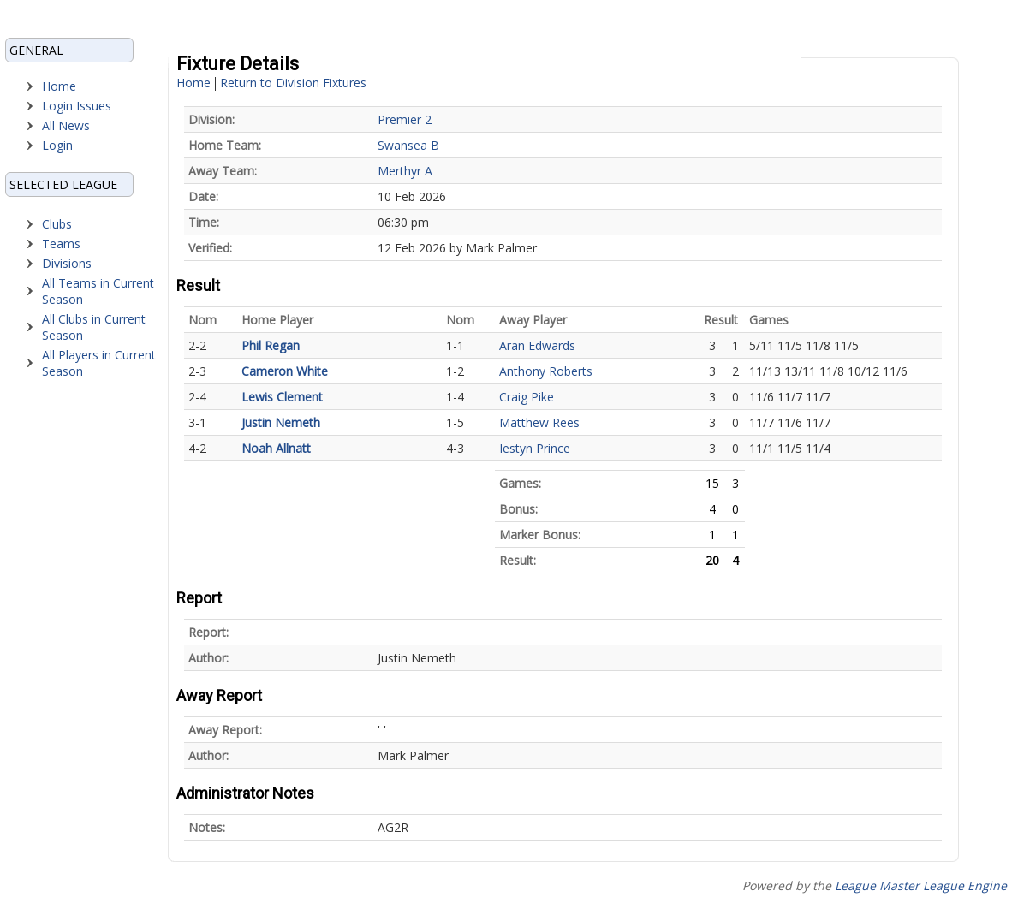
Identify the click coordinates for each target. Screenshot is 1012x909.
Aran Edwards (537, 345)
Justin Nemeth (280, 422)
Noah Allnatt (276, 448)
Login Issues (76, 106)
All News (66, 125)
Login (57, 145)
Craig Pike (526, 397)
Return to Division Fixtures (293, 82)
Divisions (67, 263)
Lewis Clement (282, 397)
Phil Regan (270, 345)
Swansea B (408, 145)
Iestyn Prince (534, 448)
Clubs (57, 224)
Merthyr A (405, 171)
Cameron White (284, 371)
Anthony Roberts (545, 371)
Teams (61, 243)
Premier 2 (405, 119)
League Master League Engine (921, 885)
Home (59, 86)
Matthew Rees (539, 422)
